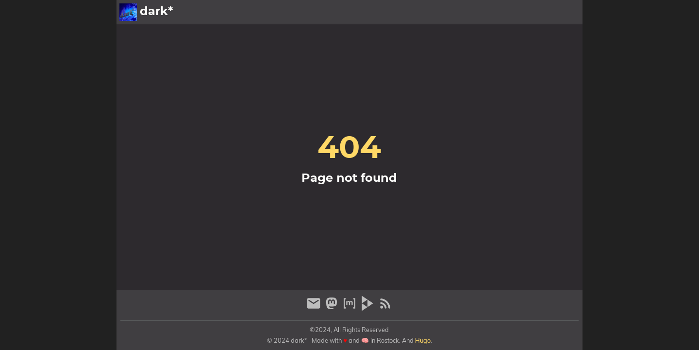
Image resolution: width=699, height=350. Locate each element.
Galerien (504, 12)
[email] (315, 307)
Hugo (423, 340)
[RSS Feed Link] (385, 307)
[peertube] (369, 307)
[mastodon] (333, 307)
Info (537, 12)
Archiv (565, 12)
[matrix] (351, 307)
